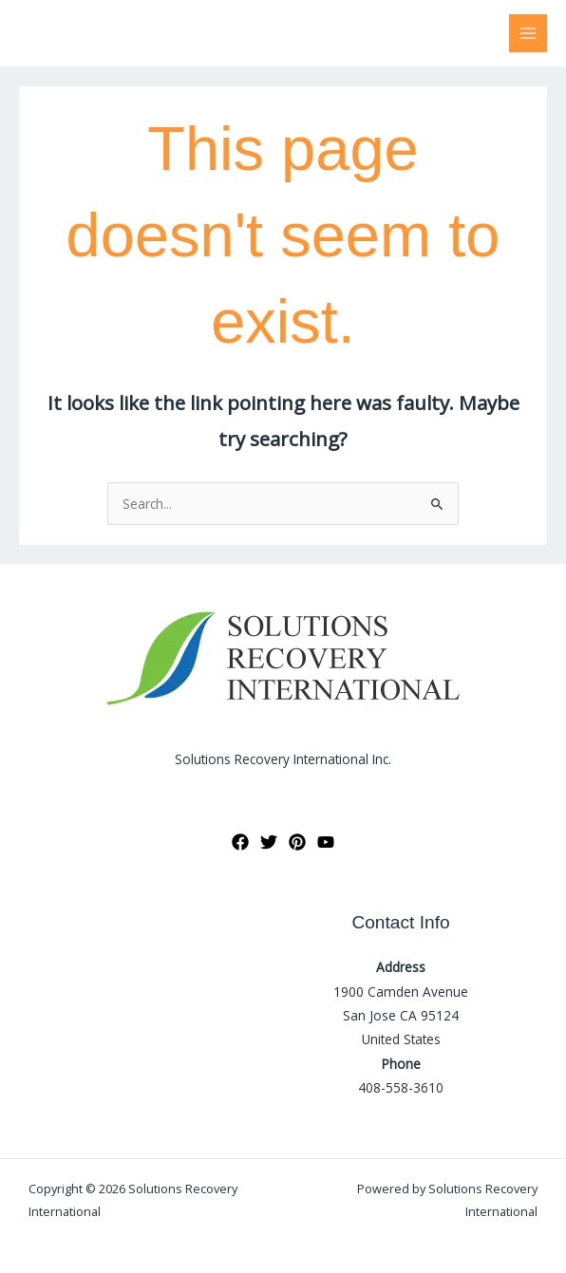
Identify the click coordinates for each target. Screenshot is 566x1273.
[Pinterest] (297, 842)
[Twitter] (268, 842)
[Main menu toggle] (528, 33)
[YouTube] (325, 842)
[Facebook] (240, 842)
